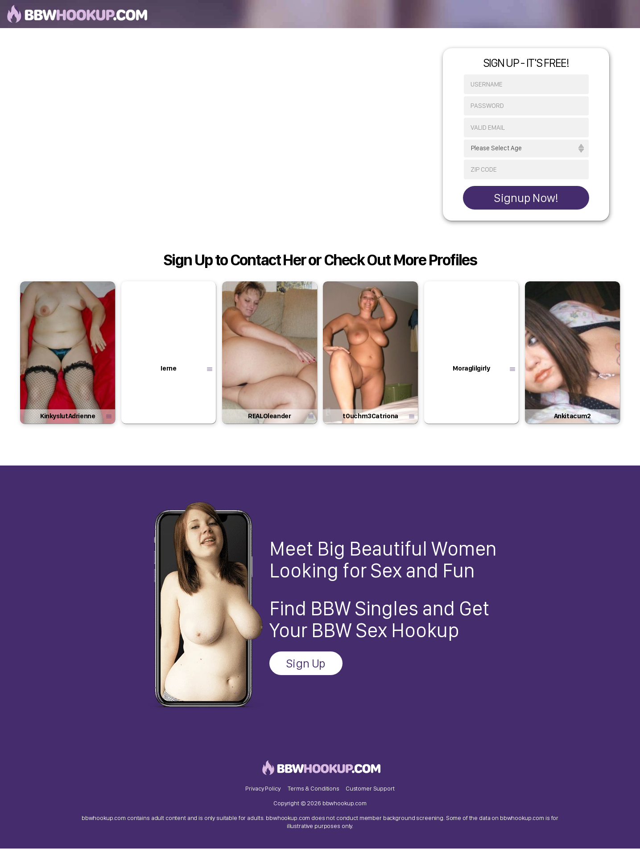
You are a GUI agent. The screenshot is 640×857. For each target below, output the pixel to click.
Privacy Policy (262, 795)
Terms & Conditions (313, 795)
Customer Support (370, 795)
